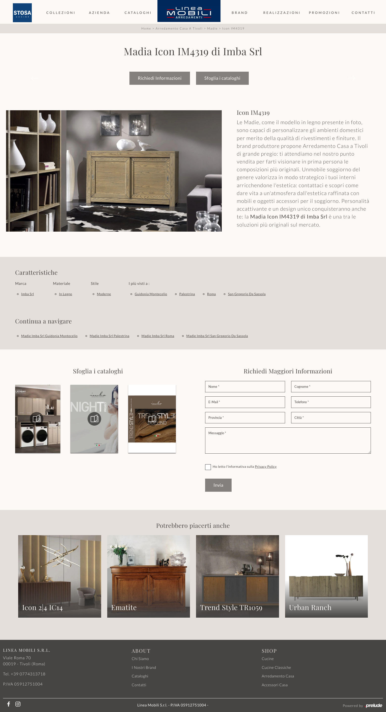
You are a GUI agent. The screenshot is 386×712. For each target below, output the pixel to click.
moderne (104, 294)
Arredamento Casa (278, 676)
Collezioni (61, 13)
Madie (212, 28)
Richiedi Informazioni (160, 77)
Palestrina (187, 294)
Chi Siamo (140, 658)
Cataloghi (138, 13)
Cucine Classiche (276, 667)
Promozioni (324, 13)
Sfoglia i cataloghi (222, 77)
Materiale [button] (61, 283)
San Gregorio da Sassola (247, 294)
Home (146, 28)
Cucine (268, 658)
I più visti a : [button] (139, 283)
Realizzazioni (282, 13)
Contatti (364, 13)
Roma (211, 294)
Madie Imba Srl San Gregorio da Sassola (217, 336)
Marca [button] (20, 283)
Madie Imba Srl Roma (158, 336)
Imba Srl (27, 294)
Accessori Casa (275, 684)
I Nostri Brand (144, 667)
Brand (240, 13)
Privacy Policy (266, 466)
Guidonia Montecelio (151, 294)
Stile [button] (95, 283)
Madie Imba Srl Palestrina (109, 336)
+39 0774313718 (28, 673)
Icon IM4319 (233, 28)
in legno (65, 294)
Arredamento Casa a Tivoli (179, 28)
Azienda (99, 13)
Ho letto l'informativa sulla (245, 466)
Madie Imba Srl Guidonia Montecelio (49, 336)
